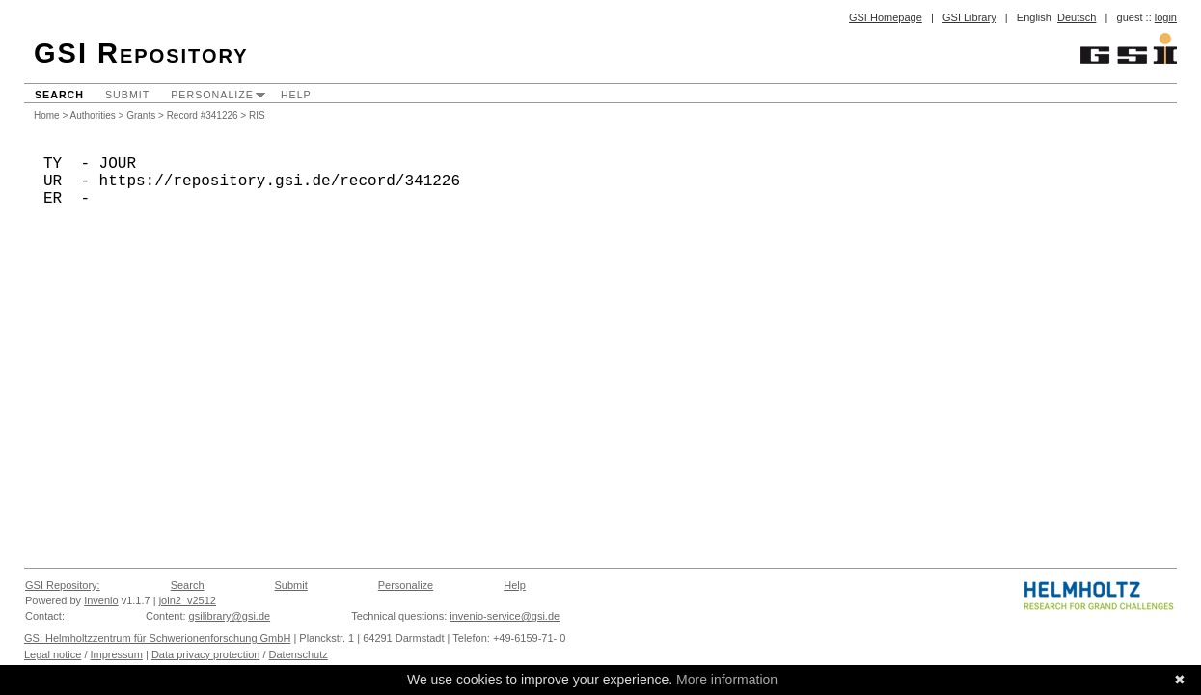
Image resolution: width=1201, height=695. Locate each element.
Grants (140, 115)
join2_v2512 (187, 600)
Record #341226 (202, 115)
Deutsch (1076, 17)
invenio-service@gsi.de (505, 616)
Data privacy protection (205, 654)
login (1166, 17)
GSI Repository (141, 53)
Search (59, 94)
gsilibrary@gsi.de (230, 616)
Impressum (117, 654)
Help (296, 94)
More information (727, 679)
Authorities (93, 115)
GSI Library (969, 17)
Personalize (212, 94)
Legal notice (52, 654)
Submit (127, 94)
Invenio (101, 600)
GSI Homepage (885, 17)
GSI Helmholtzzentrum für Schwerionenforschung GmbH (157, 638)
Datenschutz (298, 654)
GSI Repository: (62, 585)
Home (47, 115)
